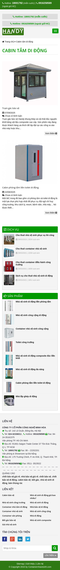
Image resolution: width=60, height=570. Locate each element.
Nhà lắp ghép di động (26, 396)
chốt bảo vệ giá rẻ (11, 476)
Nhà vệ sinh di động (39, 502)
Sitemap (20, 564)
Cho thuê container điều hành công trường (33, 263)
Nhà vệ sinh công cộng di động (31, 315)
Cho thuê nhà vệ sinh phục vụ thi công (35, 235)
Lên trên (50, 555)
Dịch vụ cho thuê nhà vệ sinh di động (34, 276)
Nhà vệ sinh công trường (13, 502)
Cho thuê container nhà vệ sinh (31, 249)
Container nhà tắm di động (14, 507)
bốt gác (35, 479)
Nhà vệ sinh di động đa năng (30, 369)
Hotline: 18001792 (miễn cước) (30, 16)
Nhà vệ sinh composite (40, 520)
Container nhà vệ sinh (12, 511)
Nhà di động (35, 515)
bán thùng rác (15, 483)
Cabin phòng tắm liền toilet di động (20, 187)
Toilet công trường (25, 342)
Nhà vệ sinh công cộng (40, 511)
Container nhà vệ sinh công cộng (32, 329)
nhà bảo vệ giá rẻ (29, 476)
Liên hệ (40, 564)
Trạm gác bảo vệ (10, 108)
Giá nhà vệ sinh (9, 524)
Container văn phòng (12, 515)
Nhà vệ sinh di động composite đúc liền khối (35, 357)
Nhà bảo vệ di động (39, 507)
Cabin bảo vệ (8, 495)
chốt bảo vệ (45, 476)
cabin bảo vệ (24, 479)
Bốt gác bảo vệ (9, 520)
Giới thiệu (30, 564)
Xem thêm (51, 133)
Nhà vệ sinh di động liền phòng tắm (33, 301)
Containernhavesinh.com (39, 567)
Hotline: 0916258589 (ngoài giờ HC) (30, 23)
